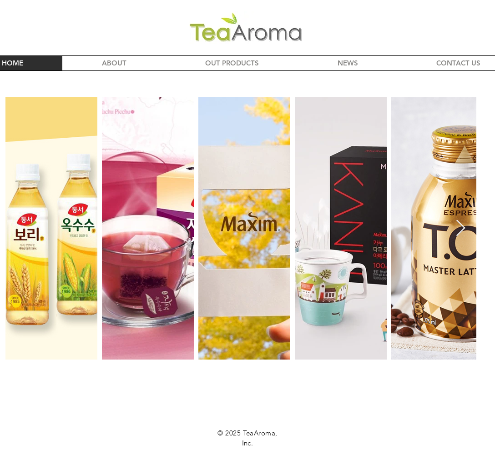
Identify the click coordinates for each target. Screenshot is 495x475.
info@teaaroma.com (247, 469)
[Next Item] (460, 228)
